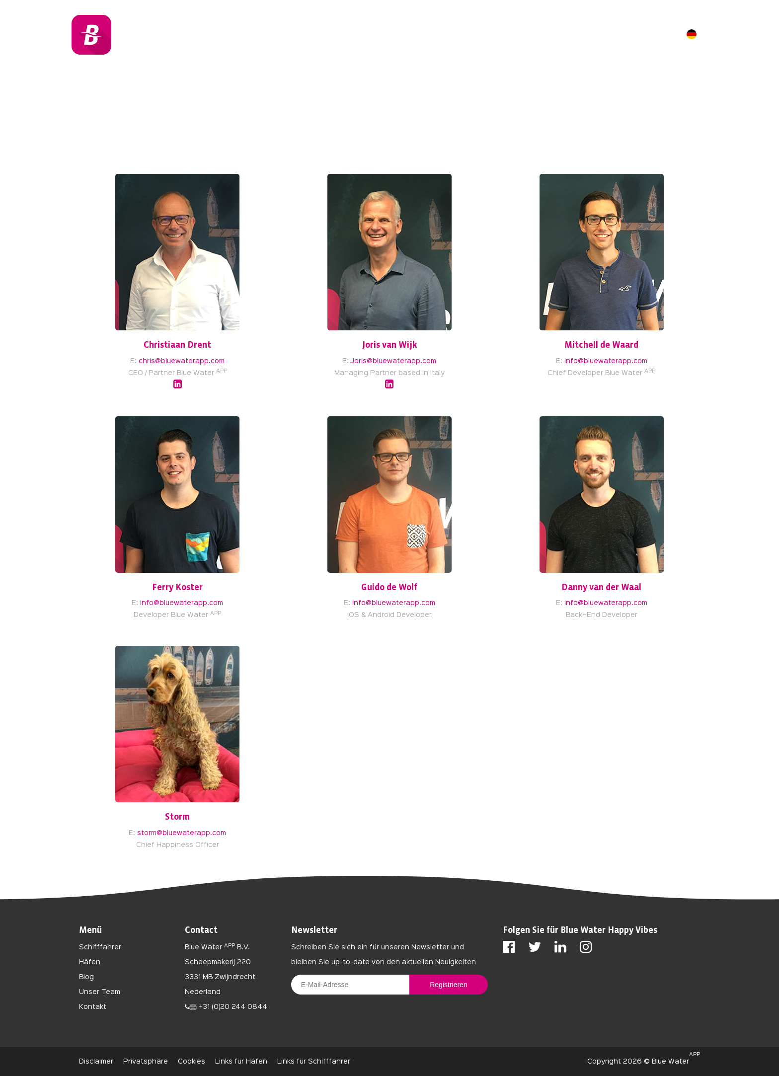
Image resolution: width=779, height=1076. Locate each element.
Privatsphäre (145, 1062)
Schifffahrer (100, 947)
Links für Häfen (241, 1062)
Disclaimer (96, 1062)
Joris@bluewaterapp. (386, 361)
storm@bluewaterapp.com (181, 833)
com (218, 361)
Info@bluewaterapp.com (605, 361)
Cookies (191, 1062)
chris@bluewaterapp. (175, 361)
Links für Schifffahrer (313, 1062)
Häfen (89, 962)
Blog (86, 977)
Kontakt (92, 1007)
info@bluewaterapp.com (181, 603)
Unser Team (99, 992)
